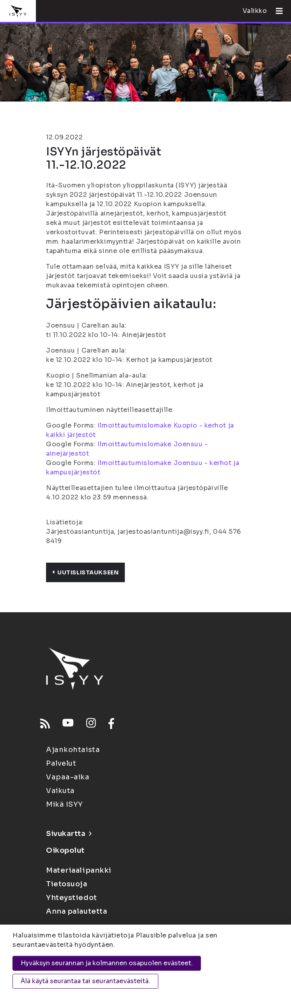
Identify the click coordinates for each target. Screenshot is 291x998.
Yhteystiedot (71, 897)
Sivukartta (68, 833)
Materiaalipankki (79, 870)
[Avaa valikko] (276, 11)
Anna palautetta (76, 911)
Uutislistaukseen (85, 572)
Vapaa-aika (68, 777)
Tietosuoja (66, 884)
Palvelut (61, 763)
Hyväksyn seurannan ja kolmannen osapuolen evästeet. (107, 963)
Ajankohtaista (73, 749)
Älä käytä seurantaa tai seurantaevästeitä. (85, 981)
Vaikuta (60, 790)
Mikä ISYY (64, 804)
